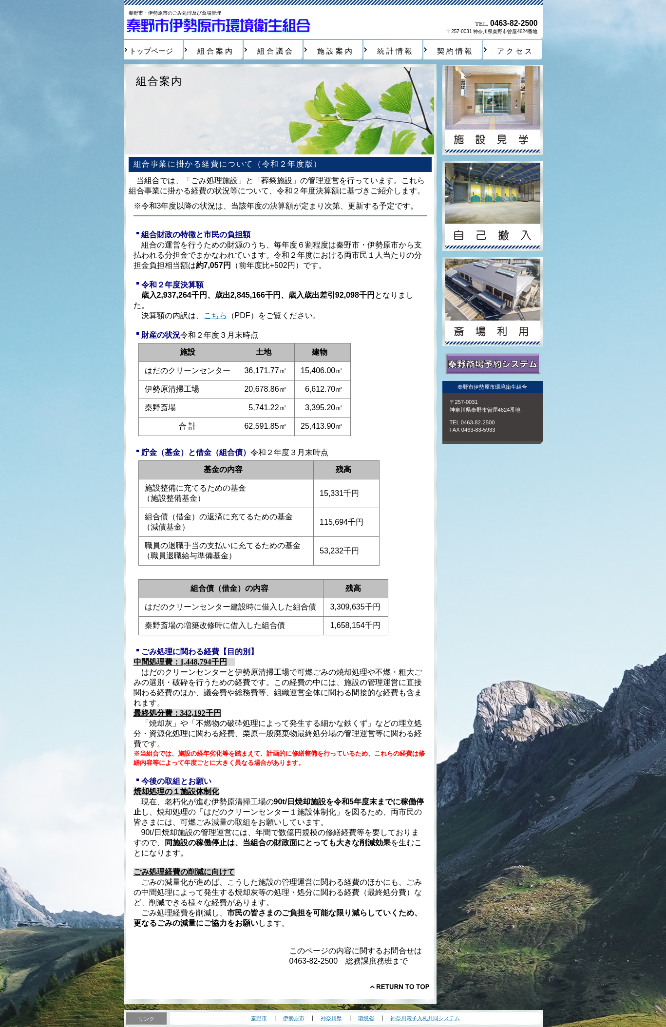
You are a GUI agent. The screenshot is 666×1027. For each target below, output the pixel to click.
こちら (215, 315)
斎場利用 (492, 302)
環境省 (366, 1018)
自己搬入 (492, 206)
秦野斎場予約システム (492, 364)
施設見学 (492, 110)
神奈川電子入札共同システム (425, 1018)
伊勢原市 (293, 1018)
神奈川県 (331, 1018)
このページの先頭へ (399, 986)
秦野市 (259, 1018)
